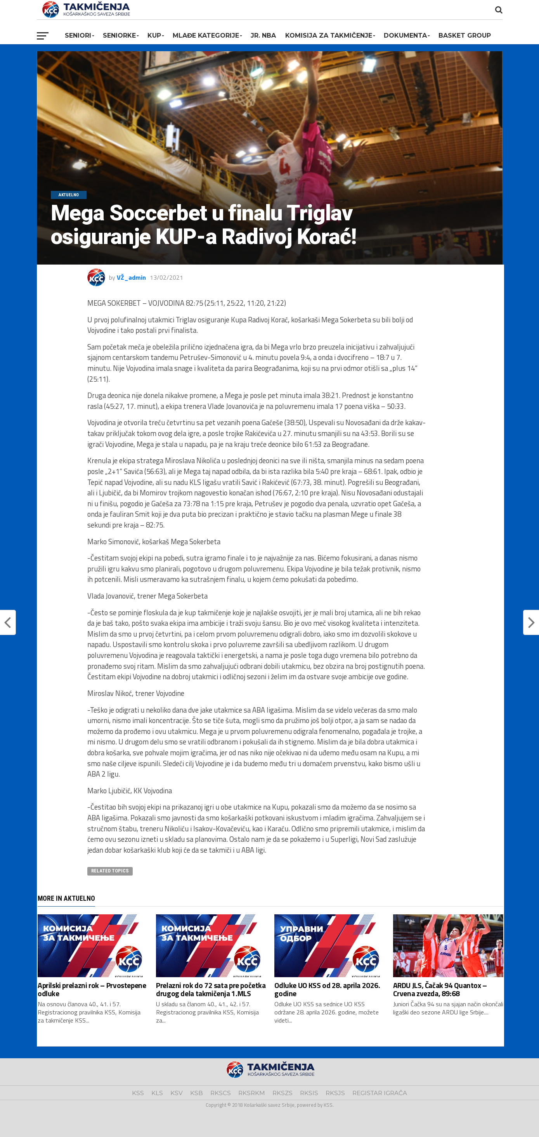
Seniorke (119, 35)
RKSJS (335, 1093)
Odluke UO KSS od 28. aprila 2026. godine (327, 989)
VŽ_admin (131, 277)
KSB (196, 1093)
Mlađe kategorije (206, 35)
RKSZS (282, 1093)
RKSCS (220, 1093)
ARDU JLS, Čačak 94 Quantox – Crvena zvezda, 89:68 (440, 989)
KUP (154, 35)
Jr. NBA (263, 35)
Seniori (78, 35)
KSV (176, 1093)
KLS (157, 1093)
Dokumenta (405, 35)
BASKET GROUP (464, 35)
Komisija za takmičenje (328, 35)
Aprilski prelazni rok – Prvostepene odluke (92, 989)
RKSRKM (251, 1093)
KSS (138, 1093)
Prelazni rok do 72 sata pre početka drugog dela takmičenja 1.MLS (211, 989)
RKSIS (309, 1093)
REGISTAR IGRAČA (379, 1093)
